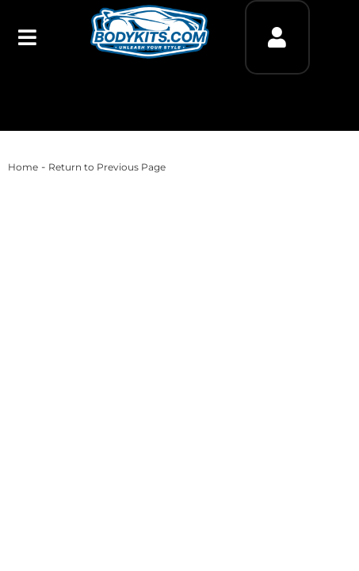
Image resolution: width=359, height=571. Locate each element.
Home (23, 167)
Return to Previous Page (107, 167)
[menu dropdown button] (27, 37)
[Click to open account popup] (277, 37)
